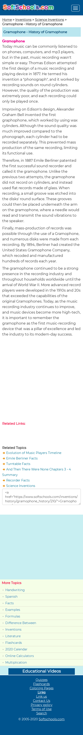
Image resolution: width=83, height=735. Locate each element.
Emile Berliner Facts (22, 458)
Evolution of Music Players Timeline (33, 453)
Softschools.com (52, 719)
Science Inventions (49, 20)
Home (7, 20)
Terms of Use (41, 709)
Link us (41, 697)
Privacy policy (41, 705)
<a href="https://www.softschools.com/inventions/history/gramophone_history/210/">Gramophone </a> (41, 497)
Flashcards (13, 643)
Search (41, 713)
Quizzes (42, 680)
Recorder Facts (18, 480)
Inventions (23, 20)
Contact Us (41, 701)
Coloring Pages (42, 688)
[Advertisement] (41, 380)
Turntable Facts (18, 464)
